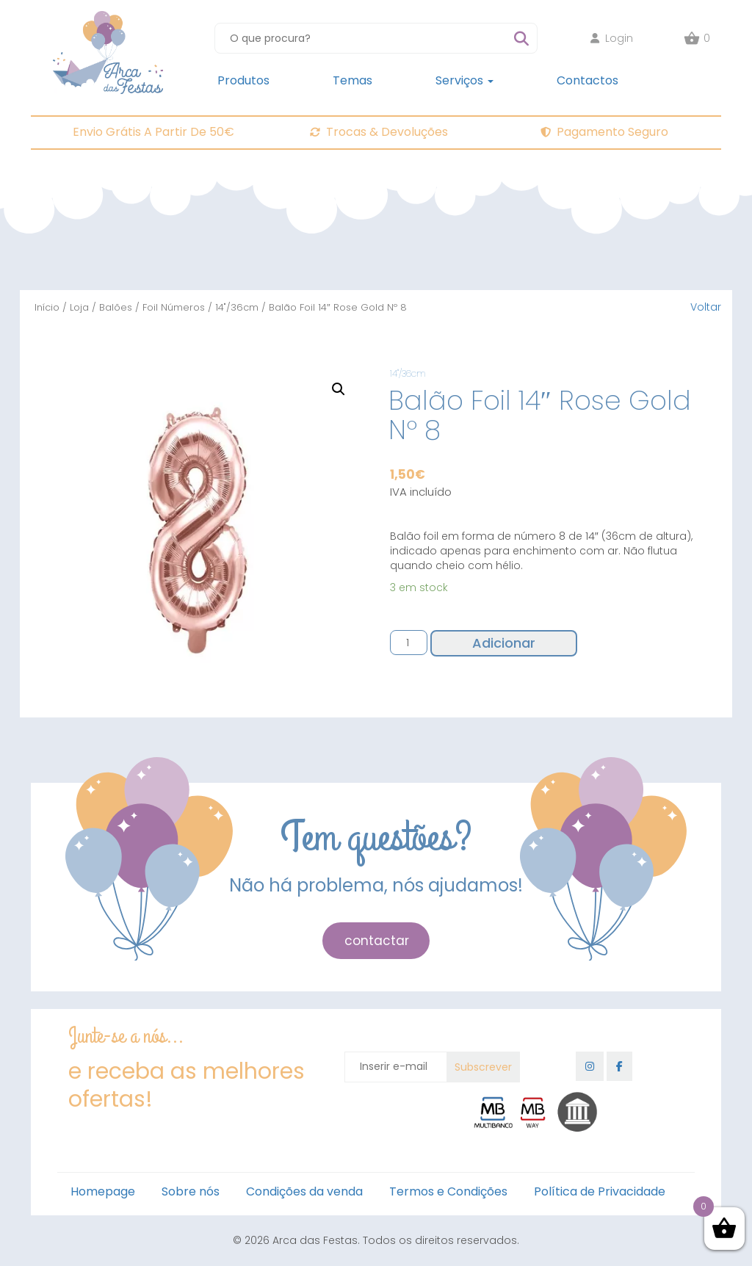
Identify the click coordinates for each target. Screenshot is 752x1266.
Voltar (705, 307)
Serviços (464, 80)
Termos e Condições (448, 1191)
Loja (79, 307)
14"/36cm (236, 307)
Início (47, 307)
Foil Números (173, 307)
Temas (352, 80)
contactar (376, 941)
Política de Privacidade (599, 1191)
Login (611, 38)
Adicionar (503, 643)
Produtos (243, 80)
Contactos (587, 80)
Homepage (102, 1191)
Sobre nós (191, 1191)
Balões (115, 307)
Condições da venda (304, 1191)
